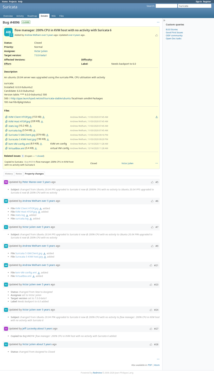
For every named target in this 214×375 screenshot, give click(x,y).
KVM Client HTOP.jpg (26, 208)
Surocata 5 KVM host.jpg (29, 256)
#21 (156, 265)
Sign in (199, 1)
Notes (19, 173)
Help (20, 1)
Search (150, 6)
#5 (156, 182)
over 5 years (47, 34)
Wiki (53, 15)
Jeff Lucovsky (29, 328)
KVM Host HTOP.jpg (26, 211)
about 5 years (44, 328)
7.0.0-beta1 (40, 55)
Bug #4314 (29, 161)
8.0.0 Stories (172, 29)
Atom (157, 365)
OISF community (174, 35)
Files (61, 15)
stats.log (20, 215)
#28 (156, 344)
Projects (13, 1)
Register (207, 1)
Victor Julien (41, 51)
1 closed (39, 155)
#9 (156, 245)
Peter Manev (29, 181)
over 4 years (74, 34)
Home (5, 1)
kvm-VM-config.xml (26, 272)
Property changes (34, 173)
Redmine (97, 372)
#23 (156, 284)
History (9, 173)
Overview (8, 15)
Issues (44, 15)
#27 (156, 328)
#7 (156, 227)
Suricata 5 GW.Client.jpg (28, 253)
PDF (150, 365)
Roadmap (32, 15)
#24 (156, 309)
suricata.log (22, 218)
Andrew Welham (33, 34)
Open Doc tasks (173, 38)
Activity (20, 15)
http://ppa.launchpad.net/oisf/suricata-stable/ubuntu (41, 98)
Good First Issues (174, 32)
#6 (156, 201)
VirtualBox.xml (23, 276)
